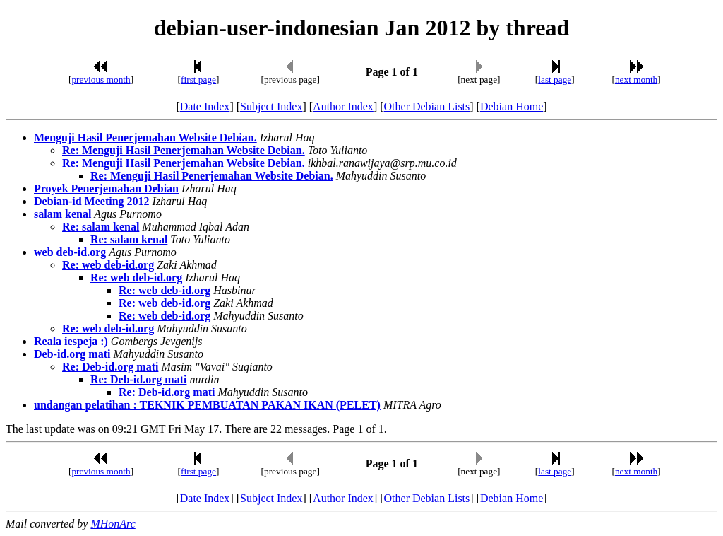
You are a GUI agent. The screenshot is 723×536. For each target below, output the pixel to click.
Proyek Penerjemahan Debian (106, 188)
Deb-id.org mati (72, 354)
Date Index (205, 106)
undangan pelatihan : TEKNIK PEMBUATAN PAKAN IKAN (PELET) (207, 405)
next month (636, 79)
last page (554, 79)
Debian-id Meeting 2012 (92, 201)
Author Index (343, 106)
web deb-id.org (70, 252)
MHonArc (112, 524)
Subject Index (271, 106)
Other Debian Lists (427, 106)
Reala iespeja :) (71, 341)
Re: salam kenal (100, 227)
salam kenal (62, 214)
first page (198, 79)
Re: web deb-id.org (108, 265)
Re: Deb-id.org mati (110, 367)
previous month (100, 79)
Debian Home (511, 106)
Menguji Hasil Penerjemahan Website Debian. (145, 138)
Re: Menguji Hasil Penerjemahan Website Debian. (183, 150)
